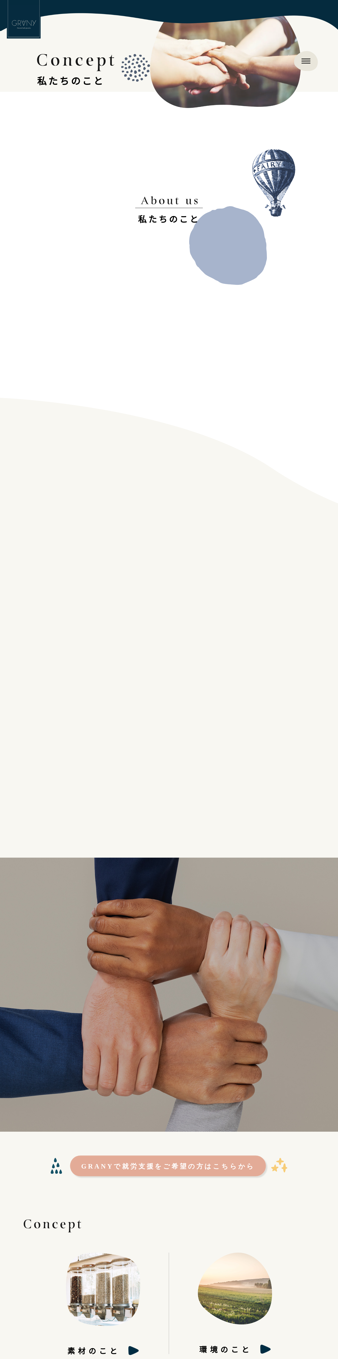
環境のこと (225, 1349)
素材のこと (93, 1350)
